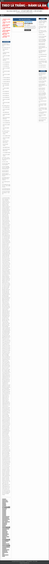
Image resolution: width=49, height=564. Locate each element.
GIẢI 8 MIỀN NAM (6, 112)
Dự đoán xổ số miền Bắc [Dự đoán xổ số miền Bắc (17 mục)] (5, 519)
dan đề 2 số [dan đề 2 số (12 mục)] (4, 505)
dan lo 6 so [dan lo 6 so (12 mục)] (4, 504)
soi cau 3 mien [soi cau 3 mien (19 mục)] (4, 524)
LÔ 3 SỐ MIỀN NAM (6, 120)
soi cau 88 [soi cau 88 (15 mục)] (4, 525)
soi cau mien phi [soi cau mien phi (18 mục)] (4, 532)
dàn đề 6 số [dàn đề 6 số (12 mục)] (4, 514)
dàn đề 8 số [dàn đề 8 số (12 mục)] (4, 515)
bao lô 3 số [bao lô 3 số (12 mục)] (4, 499)
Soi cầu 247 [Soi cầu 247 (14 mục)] (4, 538)
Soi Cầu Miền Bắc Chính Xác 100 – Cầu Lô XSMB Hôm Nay (6, 185)
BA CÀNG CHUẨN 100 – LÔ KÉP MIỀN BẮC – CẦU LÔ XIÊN (24, 11)
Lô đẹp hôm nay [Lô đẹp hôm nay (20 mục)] (7, 521)
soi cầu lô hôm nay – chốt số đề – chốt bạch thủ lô (6, 44)
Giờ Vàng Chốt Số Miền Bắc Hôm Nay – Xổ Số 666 (6, 192)
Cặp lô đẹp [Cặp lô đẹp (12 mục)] (4, 503)
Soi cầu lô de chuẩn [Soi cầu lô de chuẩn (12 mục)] (5, 541)
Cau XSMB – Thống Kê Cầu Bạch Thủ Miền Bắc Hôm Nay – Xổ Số (43, 21)
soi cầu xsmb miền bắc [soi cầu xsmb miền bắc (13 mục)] (5, 543)
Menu (3, 0)
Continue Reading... (28, 30)
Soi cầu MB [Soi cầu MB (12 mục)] (4, 542)
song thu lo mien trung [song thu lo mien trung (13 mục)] (6, 547)
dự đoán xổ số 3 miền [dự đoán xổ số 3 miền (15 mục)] (5, 517)
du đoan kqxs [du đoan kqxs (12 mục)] (4, 508)
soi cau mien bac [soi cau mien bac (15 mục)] (4, 531)
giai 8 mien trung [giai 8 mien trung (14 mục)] (4, 520)
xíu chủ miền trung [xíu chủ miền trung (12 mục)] (5, 554)
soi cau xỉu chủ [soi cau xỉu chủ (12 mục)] (4, 535)
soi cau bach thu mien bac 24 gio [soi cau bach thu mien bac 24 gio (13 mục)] (5, 527)
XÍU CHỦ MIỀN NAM (6, 122)
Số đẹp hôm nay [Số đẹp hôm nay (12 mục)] (4, 551)
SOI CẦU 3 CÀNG (5, 161)
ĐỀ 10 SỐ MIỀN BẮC (6, 97)
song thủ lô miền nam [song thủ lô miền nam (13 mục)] (5, 549)
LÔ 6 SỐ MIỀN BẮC (6, 64)
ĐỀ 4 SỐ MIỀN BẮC (6, 91)
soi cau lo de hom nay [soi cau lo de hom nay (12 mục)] (5, 529)
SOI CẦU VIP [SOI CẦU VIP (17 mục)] (4, 536)
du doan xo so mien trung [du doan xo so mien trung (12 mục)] (5, 507)
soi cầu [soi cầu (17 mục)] (8, 536)
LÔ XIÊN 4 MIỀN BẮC (6, 81)
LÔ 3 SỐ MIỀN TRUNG (6, 152)
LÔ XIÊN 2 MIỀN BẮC (6, 77)
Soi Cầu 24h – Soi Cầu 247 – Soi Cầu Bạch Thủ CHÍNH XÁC (6, 158)
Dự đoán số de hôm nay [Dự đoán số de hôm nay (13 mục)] (5, 516)
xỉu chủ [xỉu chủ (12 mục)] (3, 556)
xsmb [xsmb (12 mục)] (3, 553)
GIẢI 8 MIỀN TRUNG (6, 147)
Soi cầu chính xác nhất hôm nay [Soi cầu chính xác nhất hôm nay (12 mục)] (5, 540)
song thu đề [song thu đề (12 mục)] (4, 548)
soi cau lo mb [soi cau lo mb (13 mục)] (4, 530)
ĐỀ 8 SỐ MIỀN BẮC (28, 23)
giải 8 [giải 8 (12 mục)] (3, 521)
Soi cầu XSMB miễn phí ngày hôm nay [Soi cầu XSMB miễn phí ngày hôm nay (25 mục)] (5, 545)
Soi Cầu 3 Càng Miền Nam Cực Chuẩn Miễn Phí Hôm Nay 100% (5, 167)
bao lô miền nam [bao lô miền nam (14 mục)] (4, 500)
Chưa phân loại (41, 24)
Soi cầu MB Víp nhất (5, 83)
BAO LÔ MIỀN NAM (6, 107)
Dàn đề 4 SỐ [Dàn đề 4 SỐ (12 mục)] (4, 512)
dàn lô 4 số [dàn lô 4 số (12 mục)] (4, 511)
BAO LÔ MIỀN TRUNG (6, 135)
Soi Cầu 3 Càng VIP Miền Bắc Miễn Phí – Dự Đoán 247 (6, 174)
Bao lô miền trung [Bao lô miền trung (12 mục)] (5, 501)
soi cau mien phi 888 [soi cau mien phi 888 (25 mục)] (5, 534)
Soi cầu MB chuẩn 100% (28, 21)
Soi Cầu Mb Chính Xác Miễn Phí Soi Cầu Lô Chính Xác (6, 178)
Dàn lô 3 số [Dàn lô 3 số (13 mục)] (4, 510)
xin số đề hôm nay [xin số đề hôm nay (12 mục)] (5, 552)
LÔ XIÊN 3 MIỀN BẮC (6, 79)
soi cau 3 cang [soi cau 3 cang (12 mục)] (4, 523)
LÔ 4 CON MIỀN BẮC (6, 62)
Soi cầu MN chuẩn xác (6, 105)
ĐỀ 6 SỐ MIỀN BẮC (6, 93)
